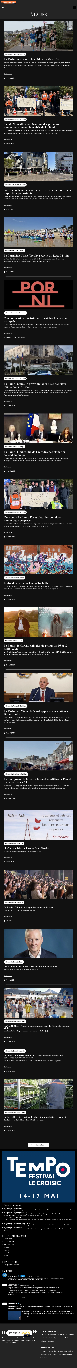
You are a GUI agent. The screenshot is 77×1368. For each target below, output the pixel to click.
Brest (6, 1259)
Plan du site (52, 1354)
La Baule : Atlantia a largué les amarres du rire (28, 910)
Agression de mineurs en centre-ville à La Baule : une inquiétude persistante (34, 191)
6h (33, 1288)
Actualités (15, 119)
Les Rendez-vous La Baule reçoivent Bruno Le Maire (30, 969)
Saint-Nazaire (9, 1247)
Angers (6, 1250)
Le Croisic (44, 1341)
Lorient (6, 1256)
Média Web (8, 1242)
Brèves (14, 846)
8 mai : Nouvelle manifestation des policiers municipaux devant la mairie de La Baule (35, 126)
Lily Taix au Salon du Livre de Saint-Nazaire (26, 851)
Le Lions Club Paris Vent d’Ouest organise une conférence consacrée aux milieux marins (33, 1059)
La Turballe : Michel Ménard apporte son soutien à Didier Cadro (33, 715)
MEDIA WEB (12, 1288)
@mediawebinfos (25, 1288)
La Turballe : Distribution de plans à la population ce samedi (35, 1120)
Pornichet (15, 250)
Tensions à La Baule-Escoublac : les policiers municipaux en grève (36, 522)
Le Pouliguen (16, 777)
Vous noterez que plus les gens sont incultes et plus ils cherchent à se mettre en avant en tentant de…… (39, 1213)
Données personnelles (48, 1357)
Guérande (21, 1054)
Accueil (43, 1354)
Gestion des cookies (65, 1354)
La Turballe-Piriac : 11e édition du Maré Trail (36, 59)
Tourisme (22, 316)
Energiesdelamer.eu (11, 1268)
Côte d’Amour (9, 1244)
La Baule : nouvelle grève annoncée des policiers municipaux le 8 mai (32, 388)
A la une (8, 54)
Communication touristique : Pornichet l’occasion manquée (32, 322)
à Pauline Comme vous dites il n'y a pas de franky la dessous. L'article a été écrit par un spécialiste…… (38, 1228)
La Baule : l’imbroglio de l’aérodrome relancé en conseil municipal (36, 456)
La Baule (23, 119)
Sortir (22, 581)
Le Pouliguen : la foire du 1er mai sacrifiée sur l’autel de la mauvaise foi (37, 784)
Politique (21, 450)
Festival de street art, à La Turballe (29, 586)
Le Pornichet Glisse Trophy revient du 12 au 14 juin (37, 257)
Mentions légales (65, 1357)
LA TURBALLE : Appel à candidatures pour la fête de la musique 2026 (37, 1030)
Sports (22, 54)
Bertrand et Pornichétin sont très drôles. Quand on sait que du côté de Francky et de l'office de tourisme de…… (38, 1232)
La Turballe (15, 54)
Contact (51, 1344)
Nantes (6, 1253)
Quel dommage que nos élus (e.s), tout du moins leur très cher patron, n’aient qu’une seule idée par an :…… (38, 1223)
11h (33, 1307)
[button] (2, 7)
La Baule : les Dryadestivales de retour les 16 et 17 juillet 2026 (38, 650)
